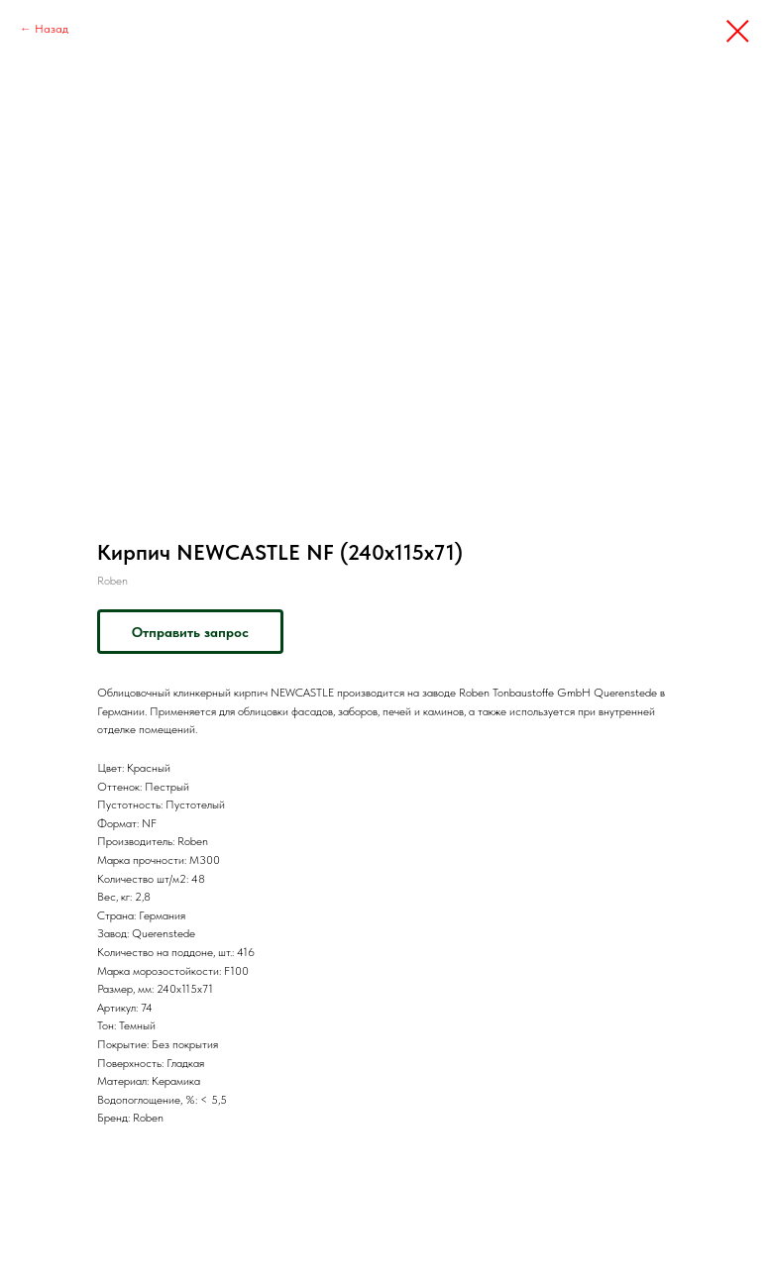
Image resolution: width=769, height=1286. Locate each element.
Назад (51, 29)
